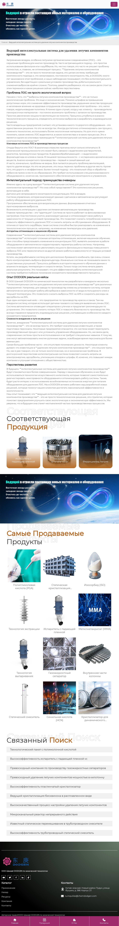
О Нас (74, 921)
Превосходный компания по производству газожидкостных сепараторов (58, 768)
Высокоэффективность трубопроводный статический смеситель (52, 832)
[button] (107, 451)
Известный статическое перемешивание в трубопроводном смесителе (56, 823)
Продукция (45, 921)
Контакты (6, 905)
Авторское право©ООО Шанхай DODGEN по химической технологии (33, 915)
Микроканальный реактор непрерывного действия (44, 814)
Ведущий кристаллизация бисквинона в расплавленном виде (51, 795)
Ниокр (4, 892)
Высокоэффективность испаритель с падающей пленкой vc (48, 758)
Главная (4, 42)
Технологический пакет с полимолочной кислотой (43, 749)
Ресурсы (5, 897)
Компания (6, 901)
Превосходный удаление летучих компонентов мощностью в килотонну (57, 777)
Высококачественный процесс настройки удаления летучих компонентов (58, 805)
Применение (8, 888)
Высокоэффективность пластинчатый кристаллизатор (45, 786)
